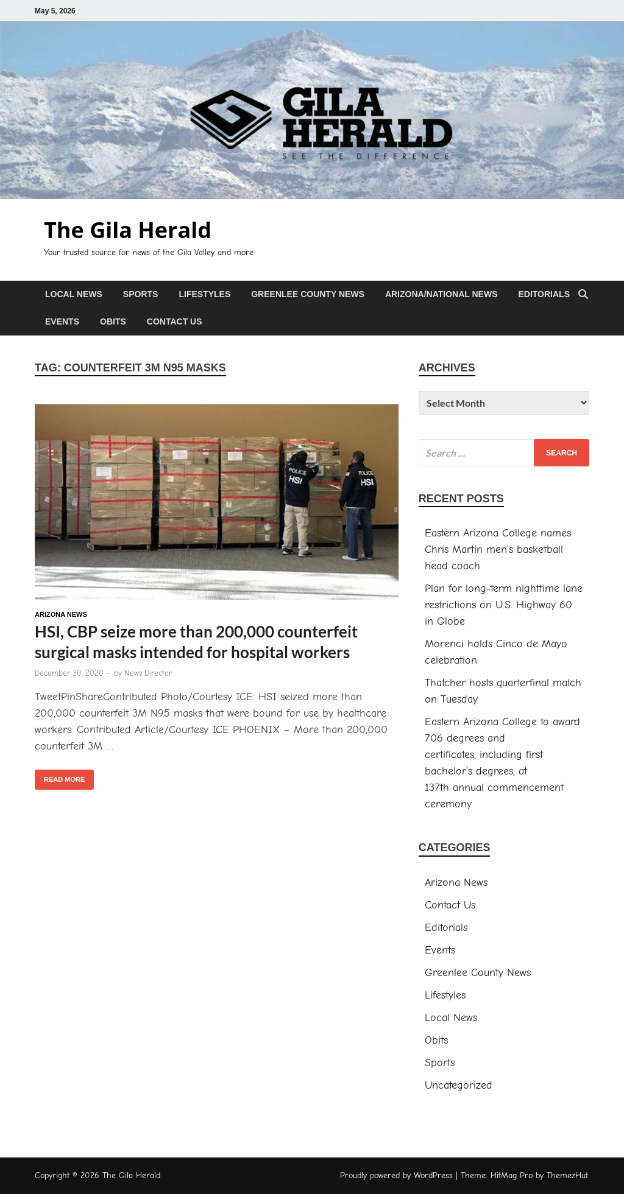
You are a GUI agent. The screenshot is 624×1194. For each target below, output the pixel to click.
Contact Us (174, 321)
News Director (148, 673)
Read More (60, 776)
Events (62, 321)
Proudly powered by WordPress (396, 1175)
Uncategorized (458, 1085)
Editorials (544, 294)
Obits (113, 321)
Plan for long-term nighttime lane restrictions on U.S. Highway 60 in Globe (504, 605)
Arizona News (61, 614)
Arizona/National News (441, 294)
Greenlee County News (307, 294)
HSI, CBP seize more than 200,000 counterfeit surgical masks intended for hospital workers (196, 642)
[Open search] (583, 295)
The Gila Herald (127, 230)
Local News (73, 294)
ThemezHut (567, 1175)
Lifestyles (204, 294)
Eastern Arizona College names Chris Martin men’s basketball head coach (498, 549)
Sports (140, 294)
